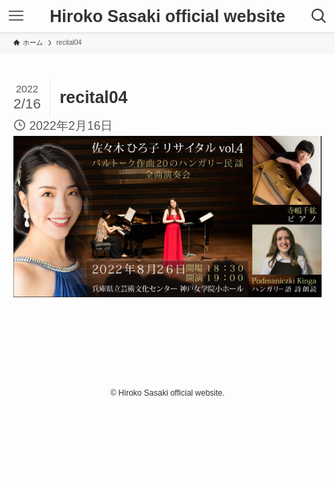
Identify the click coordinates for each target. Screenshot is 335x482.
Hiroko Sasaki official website (167, 16)
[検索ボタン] (319, 16)
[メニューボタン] (16, 16)
